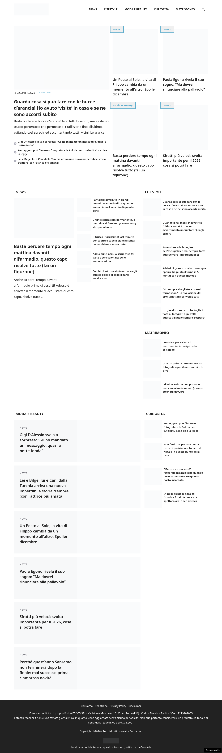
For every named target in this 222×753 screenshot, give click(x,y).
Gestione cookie (213, 750)
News (93, 9)
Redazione (101, 706)
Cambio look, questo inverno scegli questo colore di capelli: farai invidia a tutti (115, 274)
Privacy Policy (118, 706)
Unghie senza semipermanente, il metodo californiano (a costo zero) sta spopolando (114, 223)
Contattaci (136, 731)
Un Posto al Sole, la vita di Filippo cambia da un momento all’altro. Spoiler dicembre (134, 86)
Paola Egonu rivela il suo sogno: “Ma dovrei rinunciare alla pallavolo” (184, 84)
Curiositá (161, 9)
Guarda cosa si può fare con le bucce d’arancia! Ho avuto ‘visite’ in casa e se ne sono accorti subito (60, 108)
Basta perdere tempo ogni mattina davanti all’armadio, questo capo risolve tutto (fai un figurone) (135, 165)
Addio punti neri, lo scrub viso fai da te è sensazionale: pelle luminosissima (113, 257)
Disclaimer (134, 706)
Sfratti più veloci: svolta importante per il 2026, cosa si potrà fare (182, 160)
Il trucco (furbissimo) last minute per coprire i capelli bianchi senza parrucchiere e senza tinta (114, 240)
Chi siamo (87, 706)
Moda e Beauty (136, 9)
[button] (203, 9)
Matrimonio (185, 9)
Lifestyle (111, 9)
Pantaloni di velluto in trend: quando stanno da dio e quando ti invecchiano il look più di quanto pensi (114, 205)
